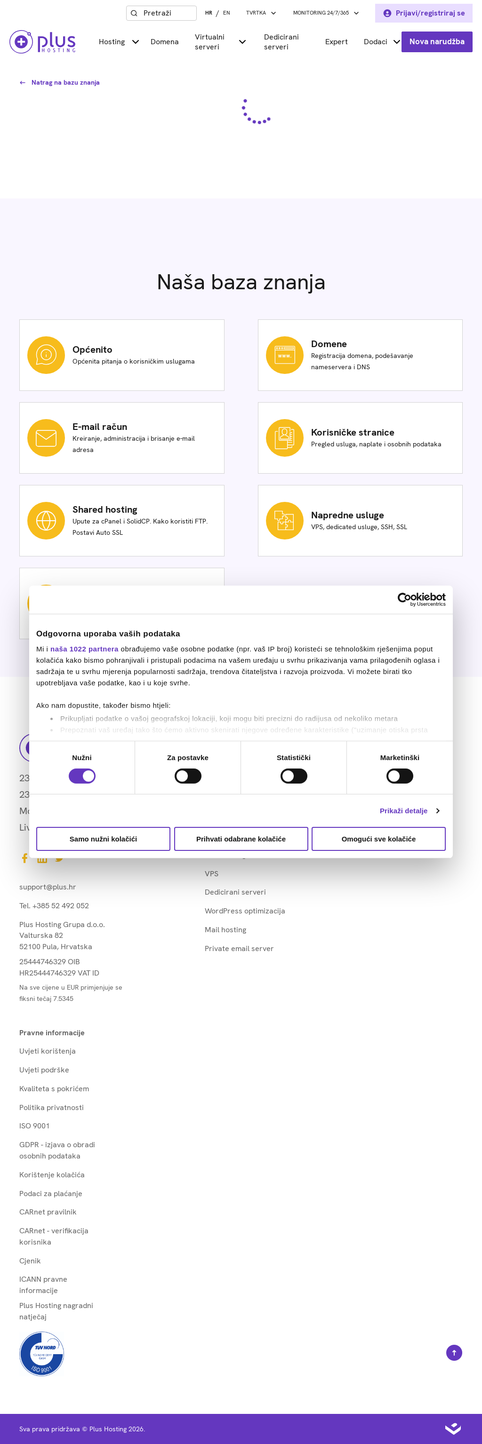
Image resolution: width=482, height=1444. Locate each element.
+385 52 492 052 (60, 906)
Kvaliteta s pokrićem (54, 1089)
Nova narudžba (437, 41)
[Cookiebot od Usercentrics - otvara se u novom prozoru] (404, 600)
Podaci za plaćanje (50, 1193)
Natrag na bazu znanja (59, 82)
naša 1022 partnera (84, 649)
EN (226, 12)
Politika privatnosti (51, 1107)
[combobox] (168, 13)
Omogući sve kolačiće (379, 839)
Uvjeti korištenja (47, 1051)
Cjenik (30, 1261)
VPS (211, 874)
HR (208, 12)
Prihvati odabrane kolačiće (241, 839)
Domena (165, 42)
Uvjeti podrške (44, 1070)
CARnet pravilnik (48, 1212)
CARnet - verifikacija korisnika (53, 1236)
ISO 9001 (34, 1126)
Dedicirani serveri (281, 42)
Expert (336, 42)
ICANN (43, 1284)
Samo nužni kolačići (103, 839)
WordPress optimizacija (245, 911)
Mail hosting (225, 930)
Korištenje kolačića (52, 1175)
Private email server (239, 948)
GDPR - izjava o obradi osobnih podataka (57, 1150)
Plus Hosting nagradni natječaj (56, 1311)
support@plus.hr (47, 887)
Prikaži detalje (404, 811)
